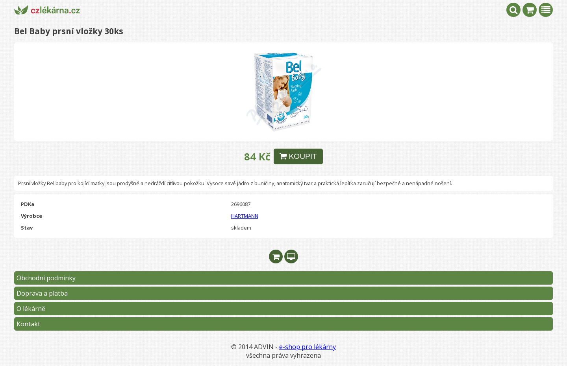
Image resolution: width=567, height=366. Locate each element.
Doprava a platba (42, 293)
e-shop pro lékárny (307, 346)
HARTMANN (244, 215)
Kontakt (28, 324)
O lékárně (31, 308)
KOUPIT (298, 156)
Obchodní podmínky (46, 278)
